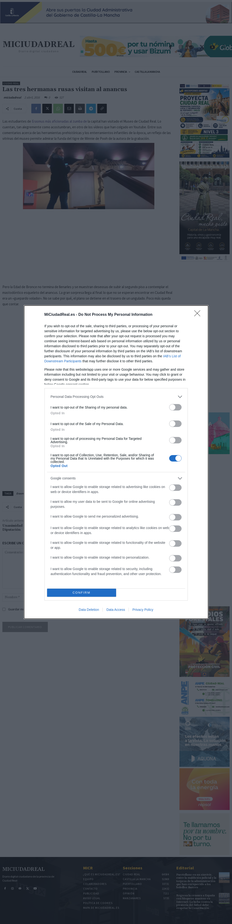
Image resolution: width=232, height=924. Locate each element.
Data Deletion (89, 610)
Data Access (115, 610)
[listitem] (116, 396)
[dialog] (116, 462)
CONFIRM (82, 592)
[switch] (175, 407)
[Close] (198, 314)
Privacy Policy (142, 610)
